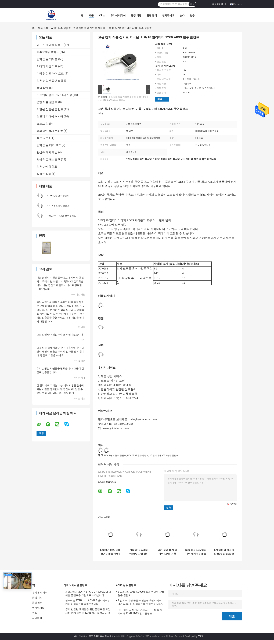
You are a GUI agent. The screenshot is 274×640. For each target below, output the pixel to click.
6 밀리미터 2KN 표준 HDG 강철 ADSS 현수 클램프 (224, 552)
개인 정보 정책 (81, 636)
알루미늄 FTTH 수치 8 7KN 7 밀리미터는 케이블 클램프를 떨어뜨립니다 (87, 602)
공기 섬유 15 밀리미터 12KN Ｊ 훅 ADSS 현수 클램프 (167, 552)
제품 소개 (43, 28)
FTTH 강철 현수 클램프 (58, 195)
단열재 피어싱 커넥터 (50, 116)
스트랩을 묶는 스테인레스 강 (54, 95)
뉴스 (182, 15)
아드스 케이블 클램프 (50, 44)
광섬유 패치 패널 (47, 152)
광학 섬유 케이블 (47, 59)
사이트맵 (37, 617)
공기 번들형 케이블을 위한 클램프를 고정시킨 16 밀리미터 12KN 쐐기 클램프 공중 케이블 (87, 611)
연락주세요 (168, 15)
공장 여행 (136, 15)
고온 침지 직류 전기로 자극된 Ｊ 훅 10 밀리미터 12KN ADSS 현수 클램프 (140, 612)
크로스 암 (42, 123)
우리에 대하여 (118, 15)
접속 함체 (42, 87)
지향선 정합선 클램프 (50, 109)
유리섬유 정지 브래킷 (50, 130)
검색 (192, 4)
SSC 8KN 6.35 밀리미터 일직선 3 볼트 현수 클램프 (195, 552)
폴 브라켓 (42, 138)
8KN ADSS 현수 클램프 (138, 455)
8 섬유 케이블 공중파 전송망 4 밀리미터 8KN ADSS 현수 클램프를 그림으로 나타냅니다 (141, 602)
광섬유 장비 (44, 173)
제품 (91, 15)
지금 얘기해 (217, 4)
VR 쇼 (102, 15)
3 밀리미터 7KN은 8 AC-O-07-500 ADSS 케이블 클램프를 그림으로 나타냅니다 (88, 593)
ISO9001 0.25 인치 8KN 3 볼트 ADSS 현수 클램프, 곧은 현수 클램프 (110, 552)
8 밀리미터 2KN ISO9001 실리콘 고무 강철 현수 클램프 (141, 593)
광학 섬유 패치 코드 (49, 145)
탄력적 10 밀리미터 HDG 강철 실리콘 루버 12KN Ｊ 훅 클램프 (138, 552)
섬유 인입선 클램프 (48, 80)
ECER (200, 636)
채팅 (159, 99)
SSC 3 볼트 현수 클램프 (58, 205)
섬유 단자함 (44, 166)
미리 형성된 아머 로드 (50, 73)
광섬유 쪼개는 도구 (48, 159)
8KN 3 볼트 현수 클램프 (115, 455)
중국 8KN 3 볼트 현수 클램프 (102, 636)
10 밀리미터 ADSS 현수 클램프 (61, 216)
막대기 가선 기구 (47, 66)
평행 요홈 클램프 (47, 102)
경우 (192, 15)
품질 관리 (152, 15)
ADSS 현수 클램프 (61, 28)
